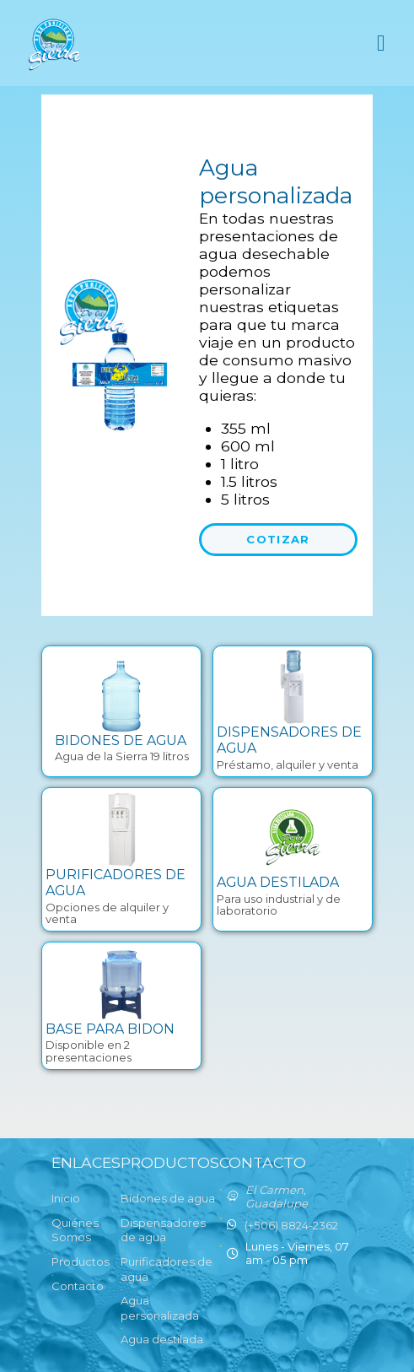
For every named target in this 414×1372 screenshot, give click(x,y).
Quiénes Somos (75, 1230)
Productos (80, 1261)
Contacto (77, 1286)
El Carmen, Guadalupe (276, 1196)
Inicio (65, 1198)
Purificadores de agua (166, 1269)
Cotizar (277, 539)
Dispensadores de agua (163, 1230)
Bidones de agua (168, 1198)
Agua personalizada (160, 1308)
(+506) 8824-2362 (291, 1225)
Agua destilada (162, 1339)
